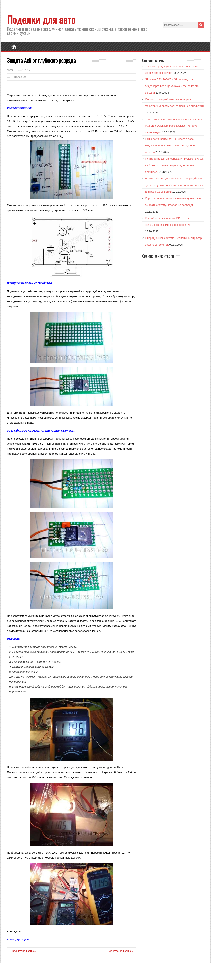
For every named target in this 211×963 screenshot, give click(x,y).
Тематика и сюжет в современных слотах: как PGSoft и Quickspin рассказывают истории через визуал (173, 126)
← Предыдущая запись (21, 950)
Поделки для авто (41, 19)
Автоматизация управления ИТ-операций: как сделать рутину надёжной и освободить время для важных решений (174, 185)
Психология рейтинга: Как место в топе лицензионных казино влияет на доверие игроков (170, 145)
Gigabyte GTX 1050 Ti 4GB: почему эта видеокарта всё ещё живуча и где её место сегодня (172, 86)
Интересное (19, 76)
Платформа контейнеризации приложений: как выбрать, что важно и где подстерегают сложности (174, 165)
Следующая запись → (122, 950)
